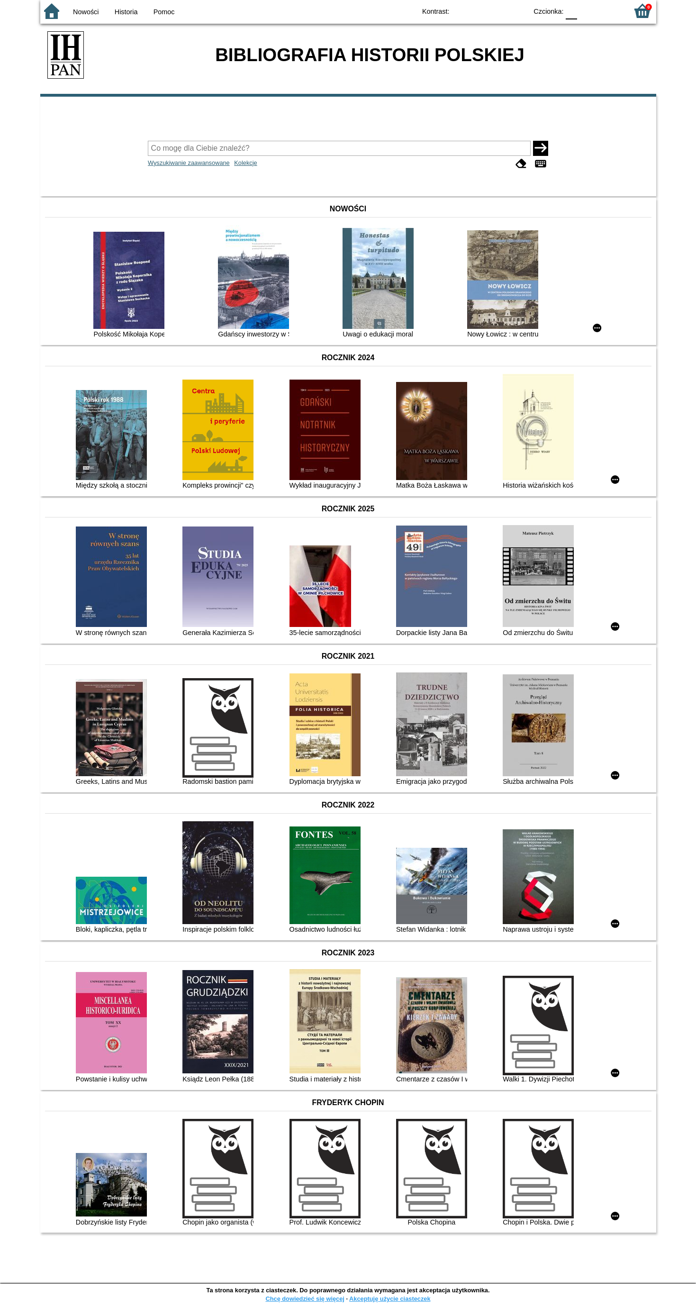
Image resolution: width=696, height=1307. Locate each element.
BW (479, 11)
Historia (126, 12)
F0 (571, 11)
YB (498, 11)
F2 (610, 11)
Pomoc (164, 12)
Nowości (86, 12)
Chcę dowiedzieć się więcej (304, 1298)
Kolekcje (245, 162)
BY (518, 11)
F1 (587, 11)
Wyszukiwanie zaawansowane (189, 162)
